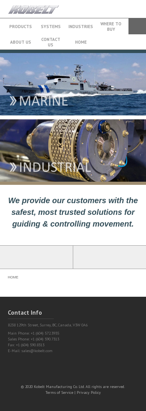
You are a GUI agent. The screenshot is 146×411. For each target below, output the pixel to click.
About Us (20, 42)
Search (137, 26)
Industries (81, 26)
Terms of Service (59, 392)
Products (20, 26)
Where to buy (110, 26)
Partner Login (36, 257)
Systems (51, 26)
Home (81, 42)
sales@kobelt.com (37, 350)
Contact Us (50, 42)
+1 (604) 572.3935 (120, 5)
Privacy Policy (89, 392)
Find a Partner (109, 257)
